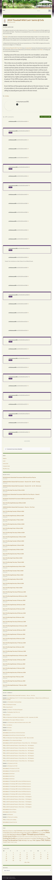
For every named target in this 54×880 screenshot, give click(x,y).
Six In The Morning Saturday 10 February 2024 (14, 672)
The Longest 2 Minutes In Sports (17, 719)
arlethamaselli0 (12, 121)
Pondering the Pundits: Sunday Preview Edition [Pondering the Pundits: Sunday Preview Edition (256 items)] (25, 836)
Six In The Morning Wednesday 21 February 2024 (15, 625)
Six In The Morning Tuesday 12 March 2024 (13, 541)
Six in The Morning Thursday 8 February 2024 (14, 681)
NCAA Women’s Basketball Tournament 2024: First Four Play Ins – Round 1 (21, 494)
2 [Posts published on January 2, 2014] (13, 852)
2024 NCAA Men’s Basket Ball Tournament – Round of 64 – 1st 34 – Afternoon (22, 486)
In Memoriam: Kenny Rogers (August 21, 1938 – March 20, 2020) (20, 737)
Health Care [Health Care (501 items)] (29, 832)
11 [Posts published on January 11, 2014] (27, 854)
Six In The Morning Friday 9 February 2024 (13, 676)
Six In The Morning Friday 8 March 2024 (12, 558)
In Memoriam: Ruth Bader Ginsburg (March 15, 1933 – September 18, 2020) (22, 717)
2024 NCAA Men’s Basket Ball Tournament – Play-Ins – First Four (19, 507)
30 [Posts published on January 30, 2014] (13, 860)
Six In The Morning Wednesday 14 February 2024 (15, 655)
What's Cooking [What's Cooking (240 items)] (14, 842)
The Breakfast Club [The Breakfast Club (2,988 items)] (14, 840)
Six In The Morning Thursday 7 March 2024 (13, 562)
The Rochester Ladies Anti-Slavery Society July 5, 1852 (19, 722)
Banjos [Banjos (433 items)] (4, 830)
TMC (4, 704)
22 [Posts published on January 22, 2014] (6, 858)
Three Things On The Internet (42, 16)
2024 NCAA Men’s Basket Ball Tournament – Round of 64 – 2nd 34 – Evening (21, 481)
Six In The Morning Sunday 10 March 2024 (13, 549)
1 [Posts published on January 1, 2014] (6, 852)
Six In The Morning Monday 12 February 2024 (14, 664)
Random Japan (8, 16)
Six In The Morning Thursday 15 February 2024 (14, 651)
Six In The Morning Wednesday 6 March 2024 (14, 566)
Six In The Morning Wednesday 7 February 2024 (14, 685)
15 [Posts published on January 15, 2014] (6, 856)
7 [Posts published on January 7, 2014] (47, 852)
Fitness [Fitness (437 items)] (11, 832)
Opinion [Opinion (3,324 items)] (36, 834)
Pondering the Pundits (11, 704)
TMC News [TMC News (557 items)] (29, 840)
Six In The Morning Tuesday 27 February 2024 (14, 600)
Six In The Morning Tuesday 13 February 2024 (14, 659)
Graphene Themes (12, 878)
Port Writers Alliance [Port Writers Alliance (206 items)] (36, 836)
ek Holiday (6, 96)
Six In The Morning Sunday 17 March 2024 (13, 519)
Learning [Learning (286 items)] (41, 832)
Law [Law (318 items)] (38, 832)
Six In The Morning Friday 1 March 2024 (12, 587)
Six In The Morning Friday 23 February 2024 (13, 617)
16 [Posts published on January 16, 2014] (13, 856)
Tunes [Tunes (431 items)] (8, 842)
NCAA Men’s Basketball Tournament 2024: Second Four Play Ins (18, 498)
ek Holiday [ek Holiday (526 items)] (32, 830)
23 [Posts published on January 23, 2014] (13, 858)
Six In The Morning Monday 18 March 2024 (13, 515)
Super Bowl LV (10, 707)
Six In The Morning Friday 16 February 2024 (13, 647)
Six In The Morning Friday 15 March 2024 (13, 528)
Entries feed (5, 463)
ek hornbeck (5, 719)
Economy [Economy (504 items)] (28, 830)
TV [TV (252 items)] (10, 842)
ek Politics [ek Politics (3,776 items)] (45, 830)
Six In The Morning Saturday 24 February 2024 (14, 613)
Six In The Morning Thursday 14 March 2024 (13, 532)
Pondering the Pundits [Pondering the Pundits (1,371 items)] (10, 836)
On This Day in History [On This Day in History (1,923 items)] (14, 834)
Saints (6, 36)
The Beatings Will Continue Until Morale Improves (20, 781)
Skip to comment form (45, 116)
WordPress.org (6, 468)
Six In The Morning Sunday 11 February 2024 (14, 668)
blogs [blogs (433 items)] (15, 830)
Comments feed (6, 466)
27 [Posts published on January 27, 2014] (40, 858)
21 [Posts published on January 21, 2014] (47, 856)
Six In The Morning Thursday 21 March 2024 (13, 490)
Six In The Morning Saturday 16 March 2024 (13, 524)
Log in (4, 461)
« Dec (25, 862)
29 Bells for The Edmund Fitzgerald (15, 709)
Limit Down (12, 773)
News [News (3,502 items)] (48, 832)
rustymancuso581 (12, 22)
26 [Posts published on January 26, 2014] (33, 858)
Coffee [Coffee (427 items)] (23, 830)
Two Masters (9, 725)
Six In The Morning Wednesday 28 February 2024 (15, 596)
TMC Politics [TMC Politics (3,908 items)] (45, 840)
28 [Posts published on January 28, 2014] (47, 858)
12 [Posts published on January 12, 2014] (33, 854)
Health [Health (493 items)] (14, 832)
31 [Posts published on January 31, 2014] (20, 860)
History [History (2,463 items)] (35, 832)
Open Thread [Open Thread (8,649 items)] (27, 834)
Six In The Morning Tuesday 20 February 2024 (14, 630)
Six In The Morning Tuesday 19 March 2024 (13, 511)
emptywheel (28, 48)
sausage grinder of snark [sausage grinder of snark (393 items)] (28, 838)
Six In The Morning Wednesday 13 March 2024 (14, 536)
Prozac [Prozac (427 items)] (46, 836)
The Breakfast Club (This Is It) (13, 712)
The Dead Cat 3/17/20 (12, 763)
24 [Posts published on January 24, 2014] (20, 858)
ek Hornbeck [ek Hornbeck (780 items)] (38, 830)
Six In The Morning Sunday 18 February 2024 (14, 638)
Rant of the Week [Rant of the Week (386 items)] (19, 838)
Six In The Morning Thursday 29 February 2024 (14, 591)
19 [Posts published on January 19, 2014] (33, 856)
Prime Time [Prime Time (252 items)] (42, 836)
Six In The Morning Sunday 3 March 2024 (13, 579)
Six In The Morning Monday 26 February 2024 (14, 604)
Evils (35, 30)
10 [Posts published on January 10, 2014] (20, 854)
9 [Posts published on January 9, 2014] (13, 854)
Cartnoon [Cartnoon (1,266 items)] (19, 830)
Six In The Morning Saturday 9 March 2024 (13, 553)
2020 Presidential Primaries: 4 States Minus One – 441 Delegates (23, 742)
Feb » (28, 862)
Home (4, 10)
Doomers (10, 727)
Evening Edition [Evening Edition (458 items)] (6, 832)
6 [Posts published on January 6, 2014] (40, 852)
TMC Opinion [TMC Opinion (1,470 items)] (37, 840)
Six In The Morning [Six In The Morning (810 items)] (38, 838)
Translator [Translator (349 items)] (5, 842)
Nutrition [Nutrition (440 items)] (5, 834)
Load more (27, 441)
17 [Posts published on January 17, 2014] (20, 856)
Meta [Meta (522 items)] (44, 832)
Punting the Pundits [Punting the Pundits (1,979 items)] (9, 838)
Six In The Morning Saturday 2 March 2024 (13, 583)
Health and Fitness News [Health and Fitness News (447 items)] (21, 832)
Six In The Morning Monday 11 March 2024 (13, 545)
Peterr (41, 49)
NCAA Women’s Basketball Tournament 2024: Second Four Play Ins (19, 477)
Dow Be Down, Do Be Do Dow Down (17, 732)
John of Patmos (13, 809)
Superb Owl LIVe (13, 822)
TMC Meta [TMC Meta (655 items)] (24, 840)
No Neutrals (10, 814)
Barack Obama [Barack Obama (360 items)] (9, 830)
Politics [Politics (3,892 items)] (42, 834)
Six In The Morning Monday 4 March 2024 (13, 575)
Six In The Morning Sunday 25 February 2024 (14, 608)
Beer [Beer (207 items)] (13, 830)
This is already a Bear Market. (16, 740)
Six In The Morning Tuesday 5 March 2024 (13, 570)
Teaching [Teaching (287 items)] (45, 838)
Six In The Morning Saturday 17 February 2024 (14, 642)
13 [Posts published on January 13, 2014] (40, 854)
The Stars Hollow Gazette (27, 3)
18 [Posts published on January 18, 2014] (27, 856)
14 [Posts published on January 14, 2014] (47, 854)
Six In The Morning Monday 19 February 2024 (14, 634)
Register (5, 458)
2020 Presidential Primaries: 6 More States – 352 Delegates (19, 796)
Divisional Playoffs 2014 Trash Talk (13, 48)
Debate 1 (8, 714)
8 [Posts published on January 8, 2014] (6, 854)
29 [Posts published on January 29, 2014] (6, 860)
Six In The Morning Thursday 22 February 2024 (14, 621)
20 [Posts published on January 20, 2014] (40, 856)
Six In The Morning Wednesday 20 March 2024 (14, 502)
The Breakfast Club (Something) (14, 702)
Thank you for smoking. (13, 817)
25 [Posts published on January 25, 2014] (27, 858)
